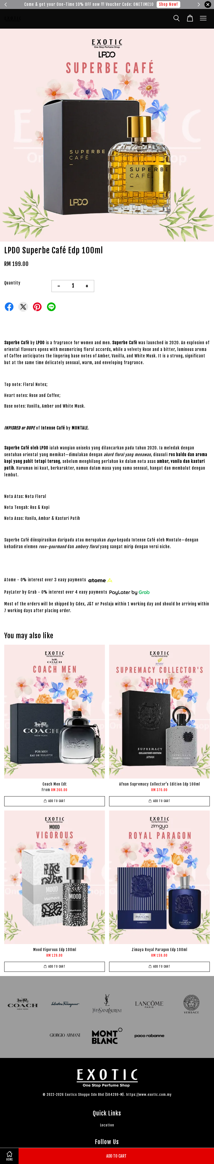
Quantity (12, 283)
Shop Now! (168, 4)
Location (107, 1125)
